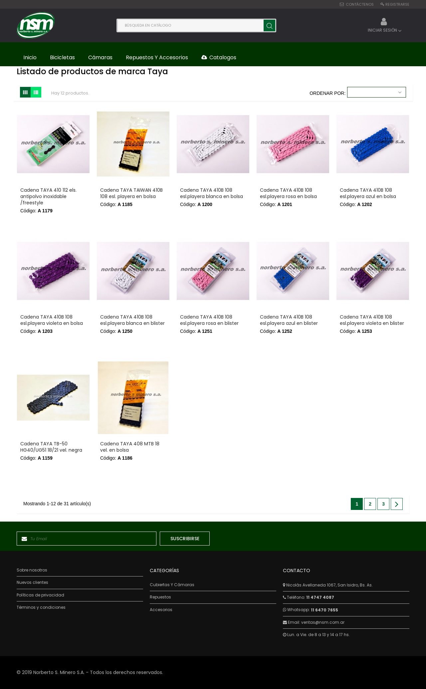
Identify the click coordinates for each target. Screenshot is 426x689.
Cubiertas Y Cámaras (172, 584)
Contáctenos (360, 4)
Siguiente (396, 504)
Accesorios (161, 609)
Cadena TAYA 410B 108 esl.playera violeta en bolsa (51, 320)
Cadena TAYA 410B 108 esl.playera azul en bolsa (368, 193)
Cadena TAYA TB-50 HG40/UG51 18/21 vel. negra (51, 447)
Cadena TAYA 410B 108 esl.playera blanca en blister (132, 320)
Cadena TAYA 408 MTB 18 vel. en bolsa (129, 447)
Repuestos (160, 597)
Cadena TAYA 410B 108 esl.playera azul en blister (289, 320)
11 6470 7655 (324, 610)
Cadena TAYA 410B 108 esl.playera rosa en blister (209, 320)
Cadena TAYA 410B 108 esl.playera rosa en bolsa (288, 193)
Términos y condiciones (41, 607)
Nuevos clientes (32, 582)
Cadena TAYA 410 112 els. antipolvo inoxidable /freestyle (48, 196)
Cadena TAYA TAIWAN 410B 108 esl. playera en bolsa (131, 193)
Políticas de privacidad (40, 595)
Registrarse (397, 4)
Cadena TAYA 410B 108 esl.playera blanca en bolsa (211, 193)
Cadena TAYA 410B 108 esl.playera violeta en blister (372, 320)
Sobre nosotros (32, 570)
